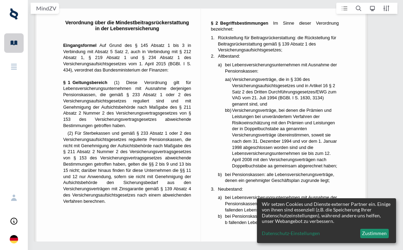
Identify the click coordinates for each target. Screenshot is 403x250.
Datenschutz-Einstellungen (291, 233)
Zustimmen (374, 233)
